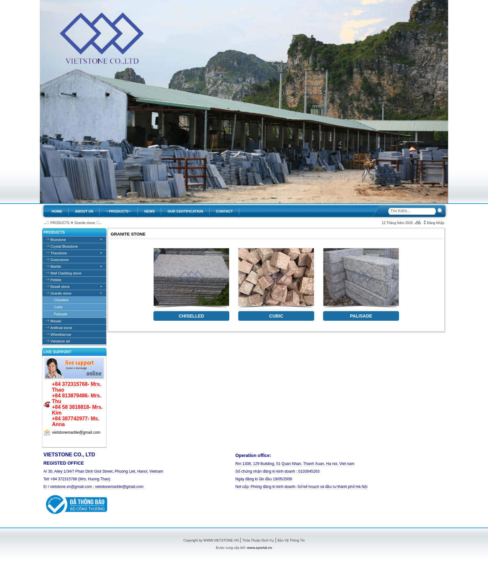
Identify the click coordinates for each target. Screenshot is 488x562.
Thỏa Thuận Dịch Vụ (258, 540)
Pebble (55, 280)
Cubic (58, 307)
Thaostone (58, 253)
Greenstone (59, 260)
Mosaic (56, 321)
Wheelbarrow (60, 334)
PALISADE (361, 315)
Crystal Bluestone (64, 246)
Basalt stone (60, 286)
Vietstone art (60, 341)
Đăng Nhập (435, 223)
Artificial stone (61, 328)
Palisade (60, 314)
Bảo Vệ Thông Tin (291, 540)
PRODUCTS (60, 223)
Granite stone (85, 223)
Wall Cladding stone (65, 273)
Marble (55, 266)
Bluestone (58, 240)
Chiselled (61, 300)
